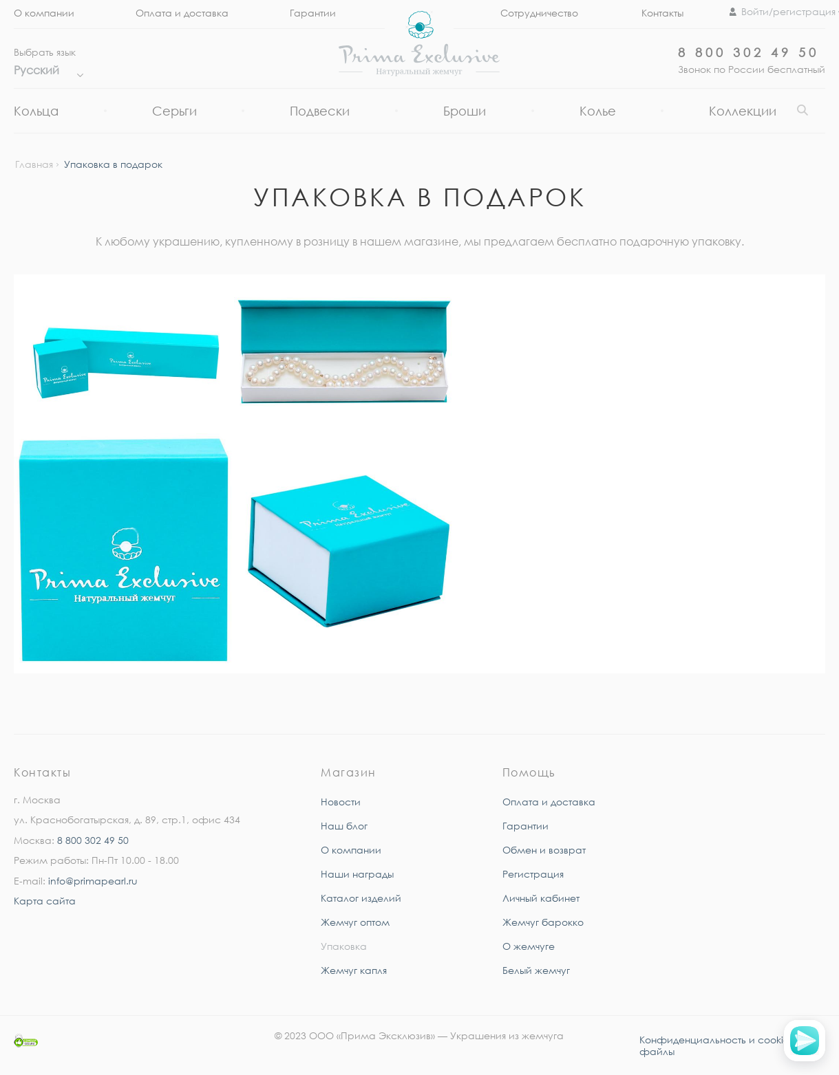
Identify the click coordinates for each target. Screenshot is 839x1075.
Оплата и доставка (182, 13)
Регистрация (533, 874)
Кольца (36, 110)
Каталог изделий (361, 898)
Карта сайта (45, 900)
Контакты (662, 13)
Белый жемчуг (536, 970)
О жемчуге (528, 946)
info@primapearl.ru (93, 881)
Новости (341, 801)
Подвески (320, 110)
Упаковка (344, 946)
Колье (598, 110)
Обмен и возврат (544, 850)
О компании (44, 13)
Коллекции (742, 110)
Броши (464, 110)
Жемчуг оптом (355, 922)
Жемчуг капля (354, 970)
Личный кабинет (541, 898)
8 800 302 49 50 (748, 52)
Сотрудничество (539, 13)
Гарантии (313, 13)
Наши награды (357, 874)
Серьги (174, 110)
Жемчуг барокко (543, 922)
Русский (45, 70)
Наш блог (344, 826)
